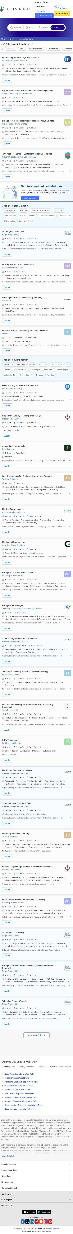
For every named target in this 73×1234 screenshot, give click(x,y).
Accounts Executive (47, 216)
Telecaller (23, 210)
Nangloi (32, 364)
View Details (7, 1156)
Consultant (41, 6)
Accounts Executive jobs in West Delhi (20, 1101)
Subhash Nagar (62, 370)
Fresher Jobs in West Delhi (14, 364)
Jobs (38, 2)
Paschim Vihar (56, 364)
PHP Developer (10, 210)
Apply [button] (7, 80)
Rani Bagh (51, 375)
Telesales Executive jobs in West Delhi (21, 1097)
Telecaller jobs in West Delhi (16, 1078)
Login (41, 11)
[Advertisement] (36, 1046)
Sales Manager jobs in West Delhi (19, 1109)
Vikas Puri (43, 364)
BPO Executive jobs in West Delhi (19, 1086)
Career (47, 2)
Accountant (59, 210)
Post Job (62, 13)
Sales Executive (25, 221)
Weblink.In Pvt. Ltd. (38, 1229)
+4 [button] (42, 645)
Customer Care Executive (40, 210)
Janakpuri (48, 370)
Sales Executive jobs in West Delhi (19, 1074)
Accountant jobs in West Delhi (17, 1089)
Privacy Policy (27, 1231)
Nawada (39, 375)
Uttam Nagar (35, 370)
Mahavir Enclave (10, 375)
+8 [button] (40, 714)
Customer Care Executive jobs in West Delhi (23, 1105)
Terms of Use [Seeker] (42, 1231)
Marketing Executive (27, 216)
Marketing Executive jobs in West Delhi (21, 1082)
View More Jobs (35, 1035)
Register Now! (30, 198)
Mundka (7, 370)
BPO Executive (9, 221)
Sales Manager (10, 216)
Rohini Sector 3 (26, 375)
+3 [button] (40, 777)
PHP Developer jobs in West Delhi (19, 1093)
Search (57, 27)
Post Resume (44, 15)
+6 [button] (40, 516)
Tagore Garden (20, 370)
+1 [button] (40, 678)
